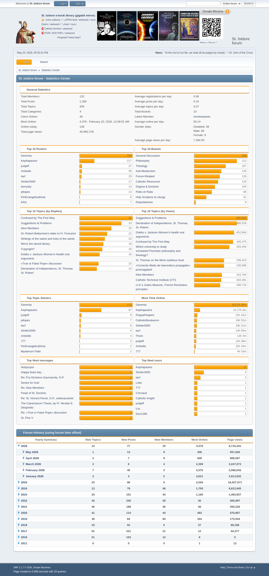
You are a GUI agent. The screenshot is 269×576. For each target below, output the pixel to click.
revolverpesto (202, 116)
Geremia (26, 155)
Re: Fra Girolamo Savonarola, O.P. (42, 377)
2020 (24, 512)
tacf (23, 176)
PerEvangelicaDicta (33, 197)
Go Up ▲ (251, 567)
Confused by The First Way (38, 217)
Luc (138, 408)
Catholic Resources (148, 181)
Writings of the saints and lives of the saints (48, 238)
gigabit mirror (85, 15)
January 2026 (34, 476)
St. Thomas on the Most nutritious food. (160, 260)
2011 (24, 543)
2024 (24, 488)
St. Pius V (27, 417)
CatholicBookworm (147, 320)
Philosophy (142, 160)
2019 (24, 519)
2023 (24, 494)
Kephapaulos (29, 160)
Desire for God (30, 382)
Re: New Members (32, 387)
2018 (24, 525)
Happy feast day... (32, 372)
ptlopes (25, 191)
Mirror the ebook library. (35, 243)
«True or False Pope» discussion (41, 263)
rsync (93, 19)
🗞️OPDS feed (69, 19)
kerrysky (26, 186)
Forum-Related (145, 176)
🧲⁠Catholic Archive (51, 28)
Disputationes (144, 202)
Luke (139, 382)
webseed (83, 19)
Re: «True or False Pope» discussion (44, 412)
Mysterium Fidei (31, 351)
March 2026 (33, 464)
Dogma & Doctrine (147, 186)
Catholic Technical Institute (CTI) (156, 279)
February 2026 (35, 470)
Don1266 (141, 413)
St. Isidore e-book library (57, 15)
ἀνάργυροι (27, 367)
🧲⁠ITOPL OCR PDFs (52, 33)
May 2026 (32, 452)
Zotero (44, 24)
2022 (24, 500)
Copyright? (27, 249)
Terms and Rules (235, 567)
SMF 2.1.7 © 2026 (22, 567)
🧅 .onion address (50, 19)
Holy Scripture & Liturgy (150, 197)
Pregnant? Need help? (69, 37)
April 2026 (32, 458)
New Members (30, 228)
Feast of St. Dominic (33, 393)
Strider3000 (28, 181)
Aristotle (26, 171)
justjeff (25, 166)
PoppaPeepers (145, 315)
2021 (24, 506)
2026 (24, 446)
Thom (139, 335)
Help (222, 567)
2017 (24, 531)
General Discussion (148, 155)
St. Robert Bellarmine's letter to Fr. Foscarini (48, 233)
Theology (141, 166)
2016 (24, 537)
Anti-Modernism (145, 171)
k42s (24, 202)
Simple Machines (41, 567)
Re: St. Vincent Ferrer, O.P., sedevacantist (47, 398)
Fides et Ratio (144, 191)
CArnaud (141, 393)
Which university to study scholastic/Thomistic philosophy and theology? (158, 251)
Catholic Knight (145, 398)
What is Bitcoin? (208, 42)
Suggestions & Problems (36, 223)
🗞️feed (65, 24)
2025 (24, 482)
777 (23, 341)
